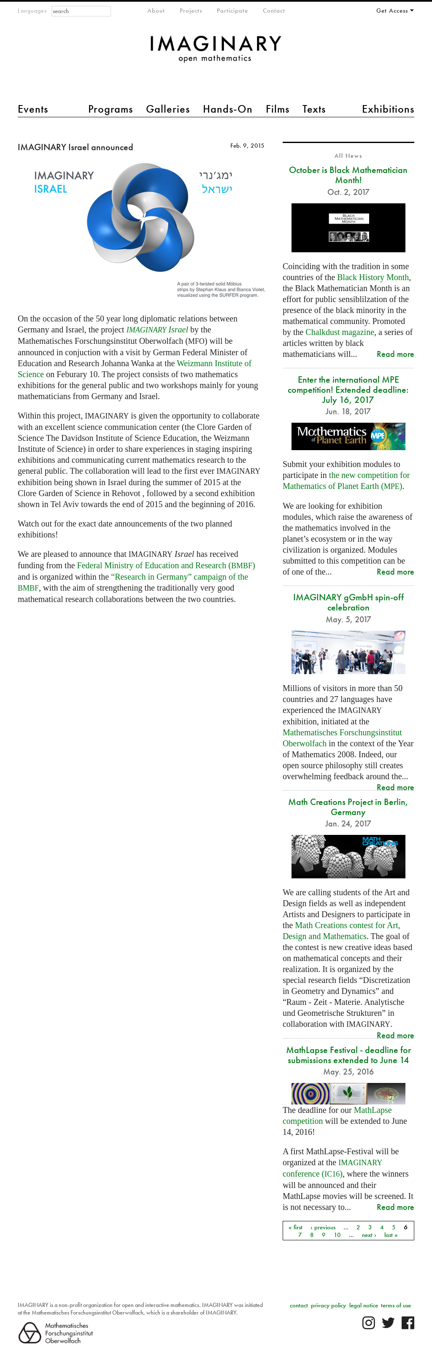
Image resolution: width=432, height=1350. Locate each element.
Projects (191, 10)
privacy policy (328, 1305)
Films (277, 109)
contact (299, 1305)
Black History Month (373, 277)
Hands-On (228, 109)
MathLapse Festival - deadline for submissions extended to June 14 (348, 1055)
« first (295, 1227)
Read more (395, 353)
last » (391, 1234)
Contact (274, 10)
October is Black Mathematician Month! (348, 175)
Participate (232, 10)
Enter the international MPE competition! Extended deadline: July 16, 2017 (348, 389)
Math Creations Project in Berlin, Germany (348, 807)
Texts (314, 109)
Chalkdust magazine (339, 332)
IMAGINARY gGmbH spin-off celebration (348, 602)
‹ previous (322, 1227)
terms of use (396, 1305)
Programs (110, 109)
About (156, 10)
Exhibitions (388, 109)
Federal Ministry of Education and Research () (166, 565)
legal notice (363, 1305)
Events (33, 109)
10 (337, 1234)
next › (369, 1234)
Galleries (168, 109)
